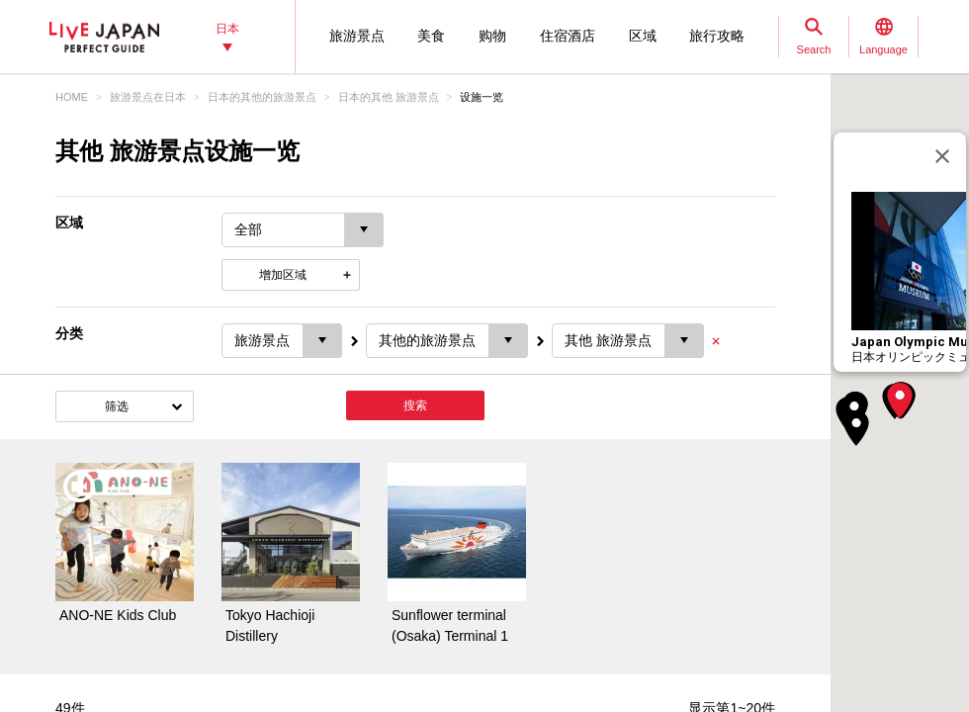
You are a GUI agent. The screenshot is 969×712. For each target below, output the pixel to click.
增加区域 (283, 275)
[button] (900, 400)
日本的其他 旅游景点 (388, 97)
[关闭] (942, 156)
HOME (71, 97)
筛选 (117, 406)
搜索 (415, 405)
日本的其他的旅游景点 (262, 97)
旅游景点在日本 (148, 97)
